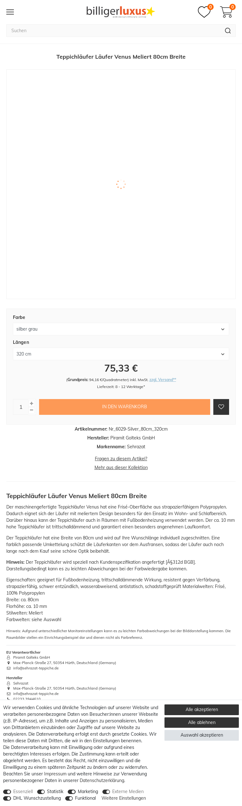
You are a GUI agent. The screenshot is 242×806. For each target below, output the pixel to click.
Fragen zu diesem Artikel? (121, 459)
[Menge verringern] (31, 410)
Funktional (85, 798)
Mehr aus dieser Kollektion (121, 467)
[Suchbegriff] (113, 30)
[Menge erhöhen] (31, 403)
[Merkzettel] (206, 12)
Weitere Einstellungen (123, 798)
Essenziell (23, 791)
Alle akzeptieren (202, 709)
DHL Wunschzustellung (37, 798)
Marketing (88, 791)
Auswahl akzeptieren (202, 735)
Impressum (55, 774)
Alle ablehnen (202, 722)
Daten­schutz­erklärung (102, 780)
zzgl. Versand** (162, 379)
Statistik (55, 791)
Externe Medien (128, 791)
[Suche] (228, 30)
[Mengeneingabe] (20, 407)
